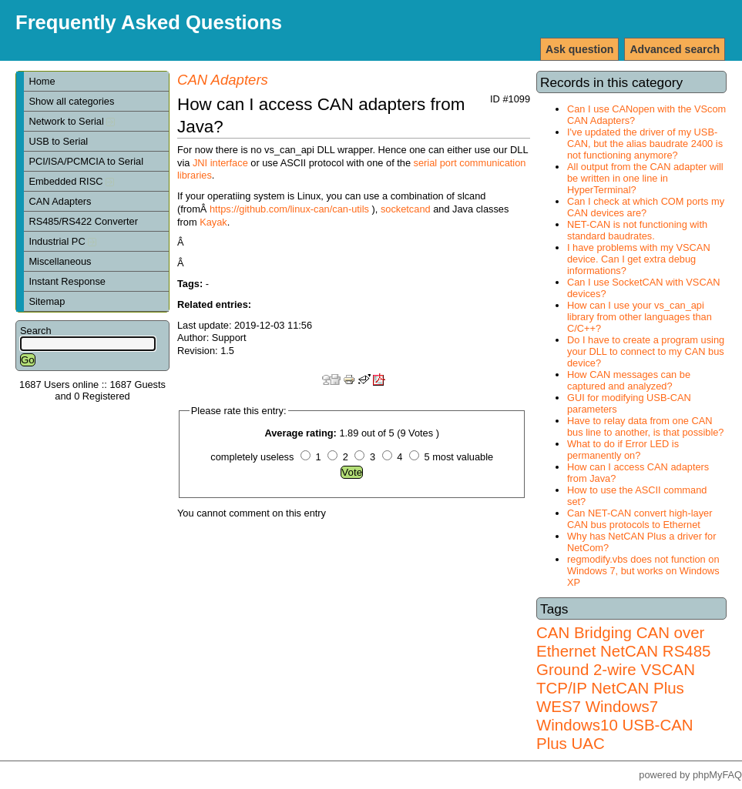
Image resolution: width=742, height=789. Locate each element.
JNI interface (220, 163)
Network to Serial (72, 121)
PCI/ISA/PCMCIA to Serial (86, 161)
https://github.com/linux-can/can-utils (289, 209)
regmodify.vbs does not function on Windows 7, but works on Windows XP (643, 570)
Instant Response (67, 281)
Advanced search (675, 49)
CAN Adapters (60, 201)
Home (42, 81)
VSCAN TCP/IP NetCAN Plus (615, 678)
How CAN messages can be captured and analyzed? (628, 380)
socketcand (406, 209)
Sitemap (47, 301)
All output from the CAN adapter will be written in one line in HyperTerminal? (645, 178)
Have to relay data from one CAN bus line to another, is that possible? (645, 426)
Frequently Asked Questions (148, 22)
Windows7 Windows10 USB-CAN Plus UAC (614, 724)
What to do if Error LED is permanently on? (623, 449)
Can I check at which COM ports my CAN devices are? (645, 207)
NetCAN (629, 651)
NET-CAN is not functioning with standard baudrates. (637, 230)
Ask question (579, 49)
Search (36, 330)
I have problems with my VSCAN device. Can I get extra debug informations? (638, 259)
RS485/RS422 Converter (83, 221)
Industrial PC (62, 241)
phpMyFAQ (717, 775)
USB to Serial (58, 141)
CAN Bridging (584, 632)
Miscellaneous (60, 261)
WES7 (558, 706)
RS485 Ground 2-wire (623, 660)
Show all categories (71, 101)
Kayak (213, 222)
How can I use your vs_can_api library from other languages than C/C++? (639, 316)
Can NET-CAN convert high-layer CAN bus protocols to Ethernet (639, 518)
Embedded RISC (71, 181)
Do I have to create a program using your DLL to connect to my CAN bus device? (645, 351)
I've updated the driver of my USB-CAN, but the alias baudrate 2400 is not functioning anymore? (645, 143)
